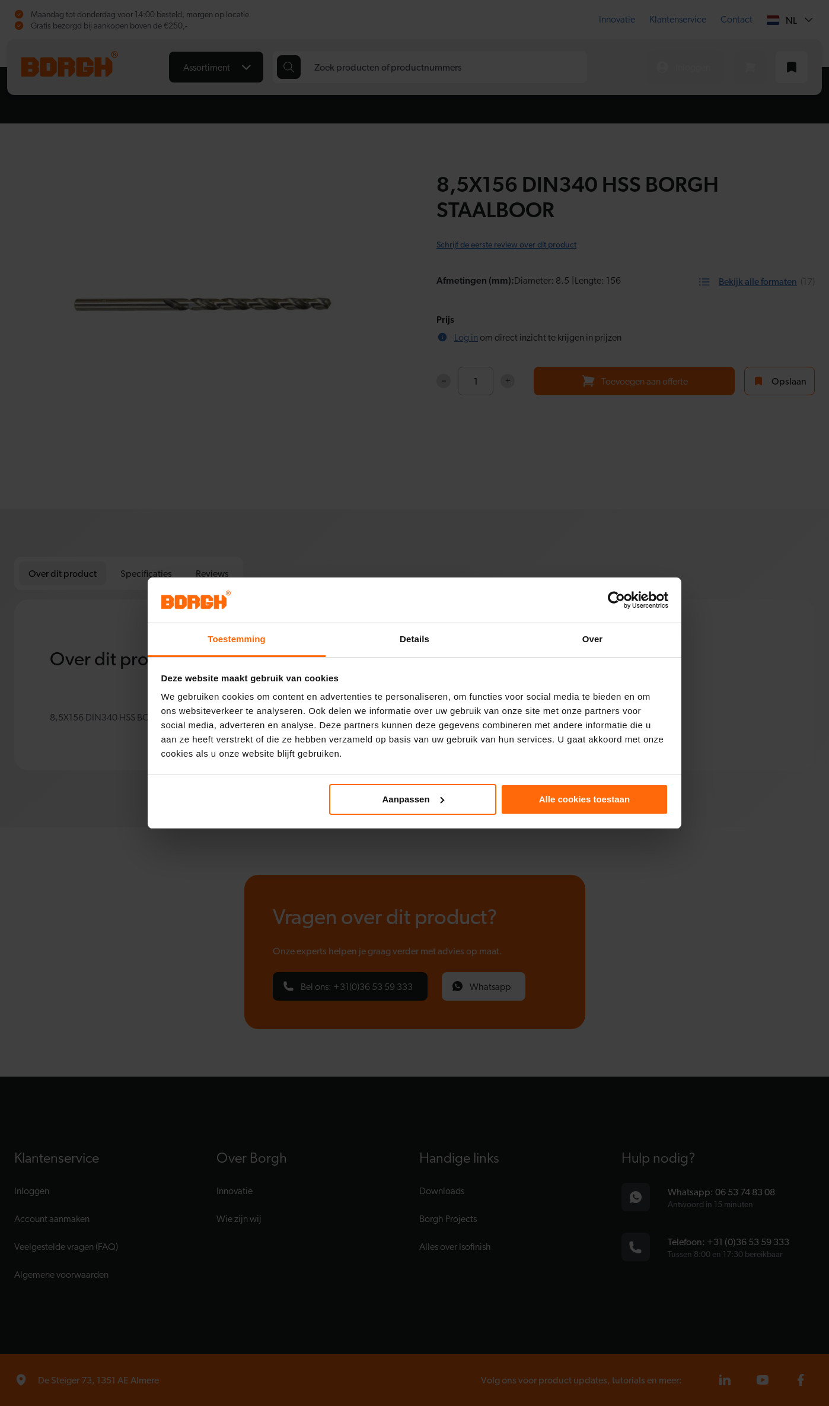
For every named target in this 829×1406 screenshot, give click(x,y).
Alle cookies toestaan (584, 799)
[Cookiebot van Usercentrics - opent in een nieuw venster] (616, 600)
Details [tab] (414, 639)
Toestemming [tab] (237, 639)
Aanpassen (413, 799)
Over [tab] (592, 639)
